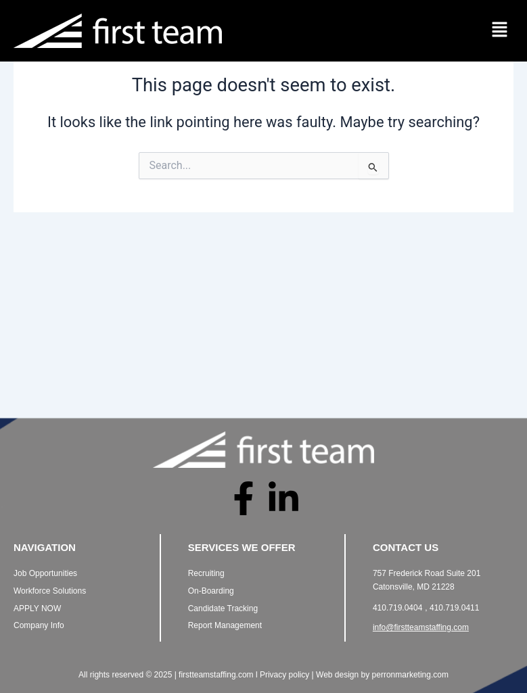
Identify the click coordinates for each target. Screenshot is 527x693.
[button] (499, 30)
